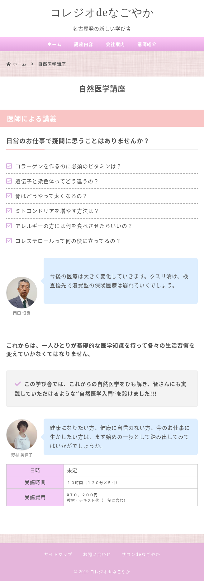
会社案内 (115, 44)
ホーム (54, 44)
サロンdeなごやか (140, 554)
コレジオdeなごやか (102, 12)
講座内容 (83, 44)
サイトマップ (58, 554)
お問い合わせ (97, 554)
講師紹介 (147, 44)
